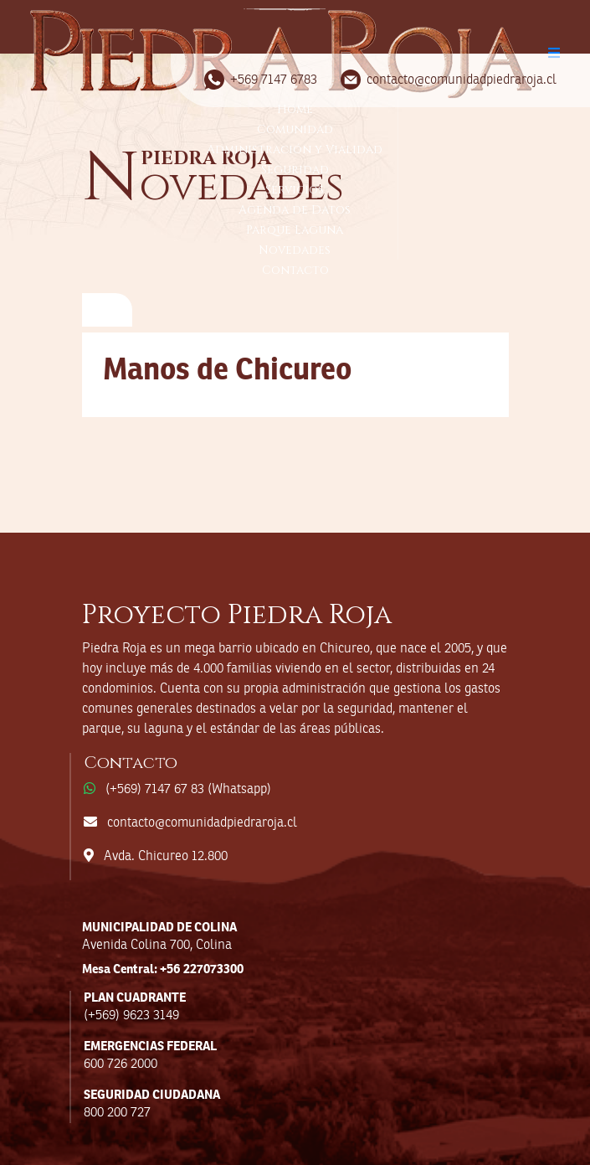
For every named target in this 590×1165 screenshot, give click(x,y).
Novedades (295, 250)
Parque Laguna (294, 230)
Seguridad (295, 170)
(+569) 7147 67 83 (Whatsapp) (188, 789)
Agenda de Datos (295, 210)
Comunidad (295, 129)
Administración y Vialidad (294, 149)
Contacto (295, 270)
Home (295, 109)
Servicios (294, 190)
